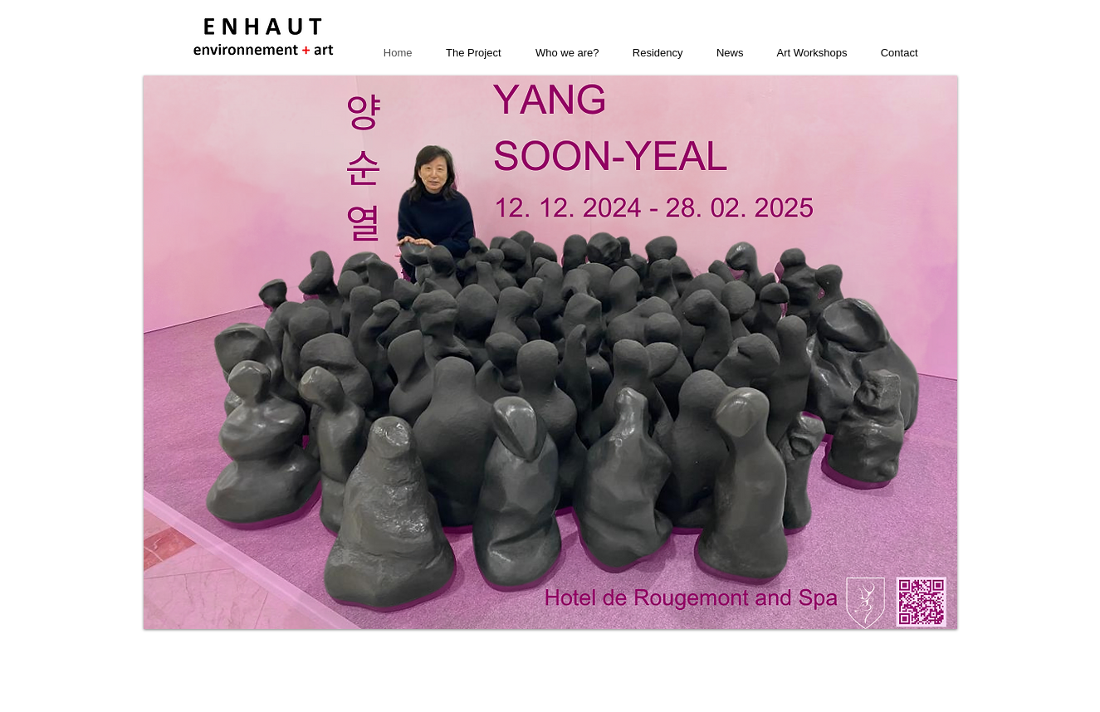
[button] (550, 352)
